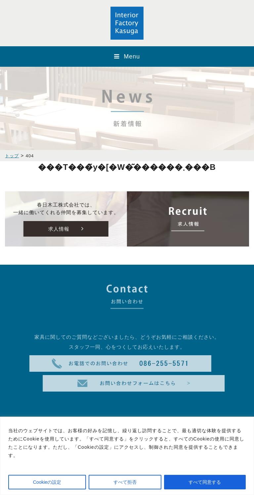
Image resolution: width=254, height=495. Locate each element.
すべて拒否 (125, 482)
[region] (127, 456)
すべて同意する (205, 482)
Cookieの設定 (47, 482)
